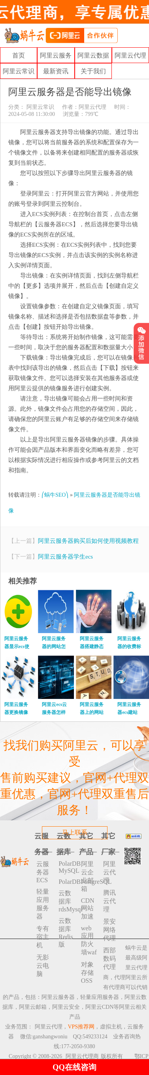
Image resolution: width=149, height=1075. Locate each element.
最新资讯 (55, 71)
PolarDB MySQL (66, 867)
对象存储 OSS (87, 972)
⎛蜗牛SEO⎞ (54, 495)
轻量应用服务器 (42, 904)
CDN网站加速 (87, 908)
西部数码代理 (109, 958)
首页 (18, 55)
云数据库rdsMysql (66, 901)
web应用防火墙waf (89, 940)
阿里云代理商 (82, 1056)
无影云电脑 (42, 965)
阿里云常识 (18, 71)
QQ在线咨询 (74, 1067)
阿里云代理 (130, 55)
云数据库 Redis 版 (65, 932)
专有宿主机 (42, 936)
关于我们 (93, 71)
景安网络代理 (109, 929)
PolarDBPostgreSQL (66, 881)
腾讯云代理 (109, 901)
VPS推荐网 (81, 1027)
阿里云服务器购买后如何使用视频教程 (88, 541)
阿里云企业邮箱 (87, 876)
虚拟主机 (111, 1027)
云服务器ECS (42, 872)
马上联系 (74, 832)
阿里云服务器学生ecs (65, 556)
